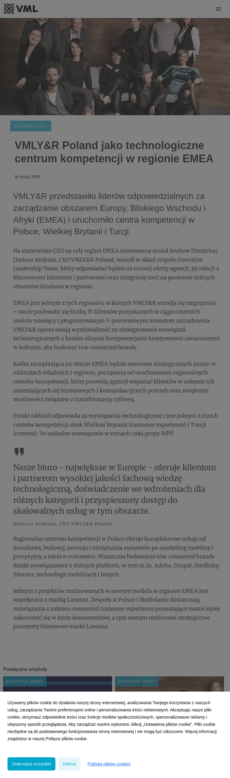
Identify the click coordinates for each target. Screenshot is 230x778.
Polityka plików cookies (108, 763)
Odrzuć (69, 763)
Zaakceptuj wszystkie (31, 763)
